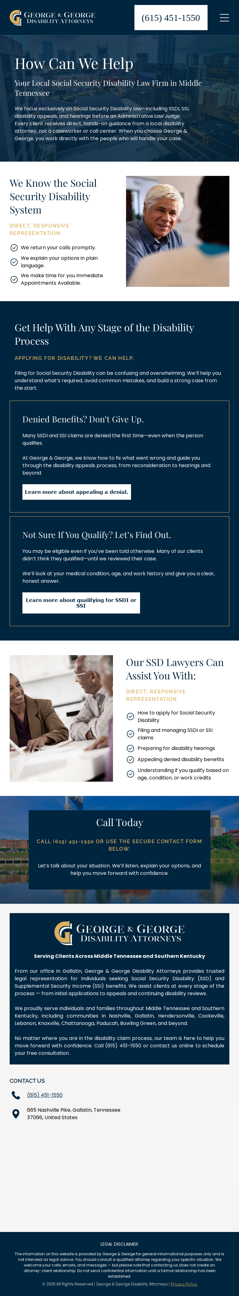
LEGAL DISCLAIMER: (120, 1244)
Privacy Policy (184, 1284)
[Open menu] (224, 17)
